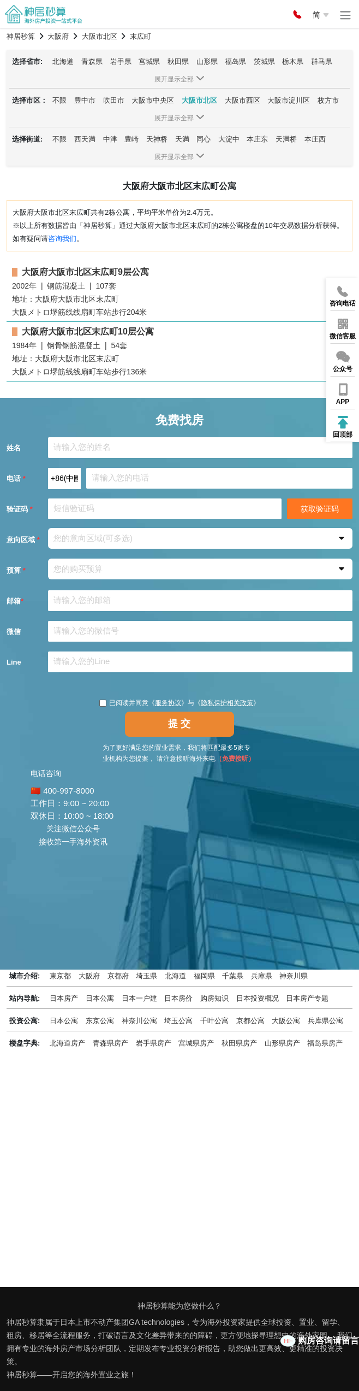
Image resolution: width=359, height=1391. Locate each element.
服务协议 (168, 703)
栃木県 (292, 61)
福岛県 (235, 61)
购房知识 (214, 998)
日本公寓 (100, 998)
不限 (59, 100)
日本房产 (64, 998)
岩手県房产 (153, 1043)
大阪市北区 (199, 100)
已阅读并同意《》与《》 (179, 703)
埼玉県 (146, 976)
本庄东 (257, 139)
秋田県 (178, 61)
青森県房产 (110, 1043)
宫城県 (149, 61)
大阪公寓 (286, 1021)
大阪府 (89, 976)
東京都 (60, 976)
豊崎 (131, 139)
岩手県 (120, 61)
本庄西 (315, 139)
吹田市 (113, 100)
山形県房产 (282, 1043)
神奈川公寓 (139, 1021)
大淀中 (229, 139)
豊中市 (84, 100)
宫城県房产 (196, 1043)
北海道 (63, 61)
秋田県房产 (239, 1043)
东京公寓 (100, 1021)
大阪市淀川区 (288, 100)
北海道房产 (67, 1043)
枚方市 (328, 100)
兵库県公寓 (325, 1021)
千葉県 (232, 976)
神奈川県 (293, 976)
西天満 (84, 139)
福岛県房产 (325, 1043)
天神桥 (156, 139)
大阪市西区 (242, 100)
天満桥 (286, 139)
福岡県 (204, 976)
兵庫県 (261, 976)
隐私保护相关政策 (227, 703)
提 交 (179, 723)
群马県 (321, 61)
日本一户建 (139, 998)
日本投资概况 (257, 998)
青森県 (92, 61)
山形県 (207, 61)
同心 (203, 139)
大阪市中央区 (152, 100)
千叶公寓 (214, 1021)
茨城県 (264, 61)
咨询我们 (62, 238)
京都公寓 (250, 1021)
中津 (110, 139)
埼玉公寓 (178, 1021)
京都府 (118, 976)
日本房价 (178, 998)
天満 (182, 139)
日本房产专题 (307, 998)
